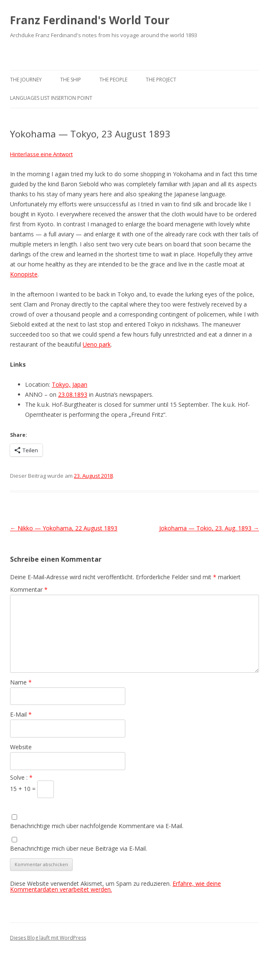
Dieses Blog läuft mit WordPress (48, 937)
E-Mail (21, 714)
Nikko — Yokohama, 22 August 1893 (63, 528)
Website (21, 747)
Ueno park (97, 344)
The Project (161, 79)
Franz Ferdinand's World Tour (90, 20)
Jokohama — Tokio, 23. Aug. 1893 (209, 528)
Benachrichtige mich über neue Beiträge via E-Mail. (78, 848)
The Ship (70, 79)
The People (113, 79)
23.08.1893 (72, 394)
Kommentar (29, 589)
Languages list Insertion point (51, 97)
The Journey (26, 79)
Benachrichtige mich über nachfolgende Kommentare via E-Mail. (96, 826)
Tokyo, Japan (69, 384)
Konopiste (24, 274)
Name (21, 682)
